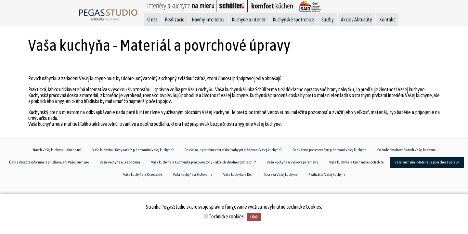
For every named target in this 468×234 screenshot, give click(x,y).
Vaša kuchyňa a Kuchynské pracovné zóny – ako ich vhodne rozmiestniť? (203, 162)
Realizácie (175, 19)
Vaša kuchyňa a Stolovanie (192, 174)
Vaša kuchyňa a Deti (238, 174)
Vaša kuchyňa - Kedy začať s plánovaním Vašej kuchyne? (133, 150)
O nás (152, 19)
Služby (327, 19)
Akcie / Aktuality (356, 19)
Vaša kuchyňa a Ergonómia (120, 162)
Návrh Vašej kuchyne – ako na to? (57, 150)
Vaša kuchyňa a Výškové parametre (292, 162)
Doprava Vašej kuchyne (280, 174)
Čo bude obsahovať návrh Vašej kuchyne (406, 150)
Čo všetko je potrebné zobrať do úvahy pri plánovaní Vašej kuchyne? (233, 150)
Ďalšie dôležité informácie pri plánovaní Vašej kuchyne (49, 162)
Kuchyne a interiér (249, 19)
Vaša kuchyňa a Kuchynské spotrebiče (356, 162)
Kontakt (387, 19)
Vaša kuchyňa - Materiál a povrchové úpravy (427, 162)
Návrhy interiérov (208, 19)
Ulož (254, 216)
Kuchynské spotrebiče (293, 19)
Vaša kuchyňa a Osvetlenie (142, 174)
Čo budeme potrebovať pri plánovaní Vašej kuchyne (329, 150)
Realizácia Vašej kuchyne (326, 174)
